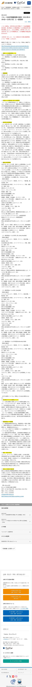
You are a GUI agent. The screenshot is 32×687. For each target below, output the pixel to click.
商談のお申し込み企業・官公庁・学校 (16, 591)
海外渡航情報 (8, 7)
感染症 (29, 21)
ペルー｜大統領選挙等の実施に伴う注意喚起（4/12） (13, 514)
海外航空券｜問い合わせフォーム (9, 541)
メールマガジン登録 (17, 661)
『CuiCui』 (5, 639)
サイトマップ (21, 672)
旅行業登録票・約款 (22, 669)
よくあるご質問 (24, 608)
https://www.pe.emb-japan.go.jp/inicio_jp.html (12, 496)
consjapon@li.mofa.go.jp (7, 494)
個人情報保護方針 (5, 672)
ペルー (26, 21)
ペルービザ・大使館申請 (7, 531)
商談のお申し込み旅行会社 (16, 597)
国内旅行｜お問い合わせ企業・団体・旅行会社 (16, 619)
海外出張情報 (4, 669)
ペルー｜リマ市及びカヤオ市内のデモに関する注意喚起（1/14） (14, 521)
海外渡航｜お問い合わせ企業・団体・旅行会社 (16, 612)
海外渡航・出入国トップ (9, 548)
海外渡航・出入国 (15, 7)
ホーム (2, 7)
